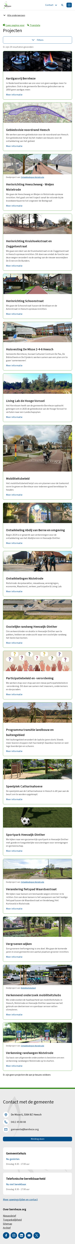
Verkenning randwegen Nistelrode (29, 1053)
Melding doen (37, 1139)
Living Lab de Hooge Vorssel (25, 401)
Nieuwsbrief (9, 1216)
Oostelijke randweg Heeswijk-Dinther (31, 626)
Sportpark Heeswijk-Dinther (25, 834)
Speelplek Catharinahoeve (24, 786)
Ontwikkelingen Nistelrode (32, 177)
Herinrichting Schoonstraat (25, 301)
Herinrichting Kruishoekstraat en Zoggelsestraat (29, 244)
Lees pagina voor (14, 25)
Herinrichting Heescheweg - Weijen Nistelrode (30, 187)
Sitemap (7, 1224)
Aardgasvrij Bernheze (21, 78)
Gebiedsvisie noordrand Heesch (28, 130)
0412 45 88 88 (18, 1122)
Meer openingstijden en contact (20, 1199)
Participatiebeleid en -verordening (30, 678)
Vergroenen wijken (19, 944)
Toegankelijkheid (12, 1220)
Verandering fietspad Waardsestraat (31, 889)
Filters (37, 40)
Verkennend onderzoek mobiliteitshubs (33, 995)
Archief (7, 1228)
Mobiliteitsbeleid (18, 478)
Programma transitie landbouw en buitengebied (30, 732)
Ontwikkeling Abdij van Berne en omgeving (35, 530)
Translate (33, 25)
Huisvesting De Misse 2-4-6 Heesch (29, 349)
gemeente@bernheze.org (25, 1129)
